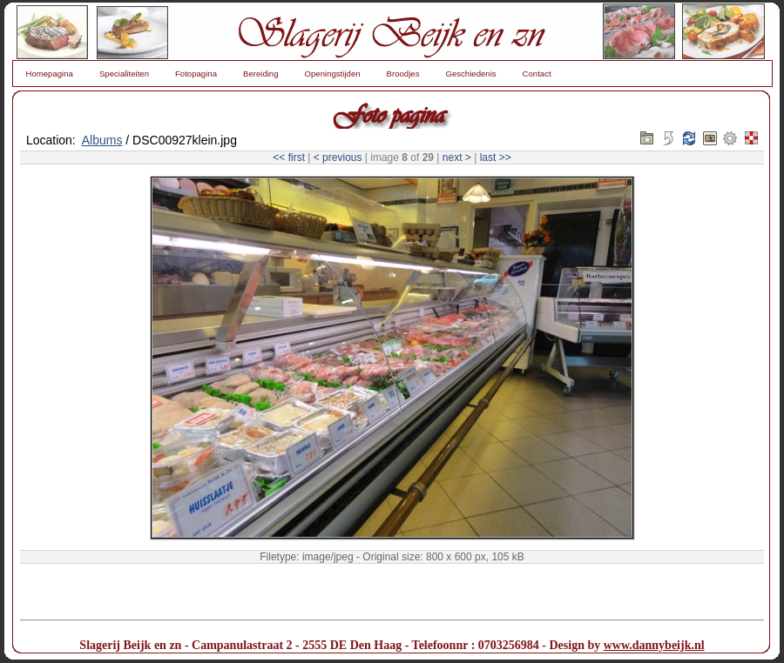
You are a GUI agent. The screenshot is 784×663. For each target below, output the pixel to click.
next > (457, 157)
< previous (338, 157)
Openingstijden (333, 73)
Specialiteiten (124, 73)
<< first (289, 157)
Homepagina (49, 73)
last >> (495, 157)
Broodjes (403, 73)
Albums (102, 140)
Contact (537, 73)
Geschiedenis (470, 73)
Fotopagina (196, 73)
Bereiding (261, 73)
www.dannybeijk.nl (654, 645)
